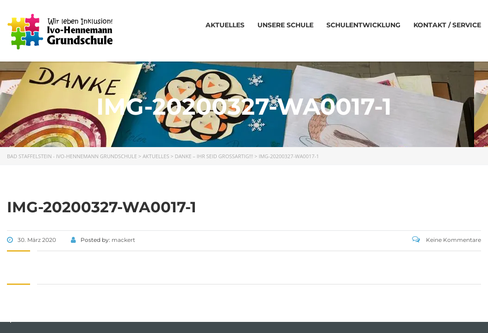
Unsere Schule (285, 25)
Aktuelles (225, 25)
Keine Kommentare (446, 239)
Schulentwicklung (363, 25)
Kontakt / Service (447, 25)
